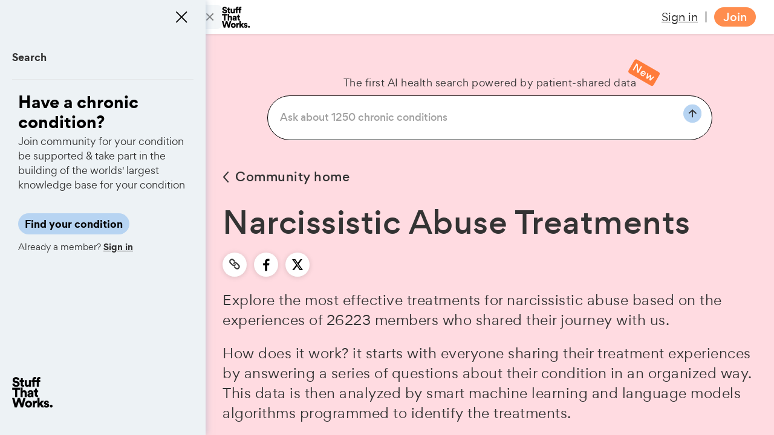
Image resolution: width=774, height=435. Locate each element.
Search (29, 57)
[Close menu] (181, 17)
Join (735, 17)
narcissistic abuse (567, 299)
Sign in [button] (680, 17)
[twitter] (297, 265)
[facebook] (266, 265)
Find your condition (74, 223)
